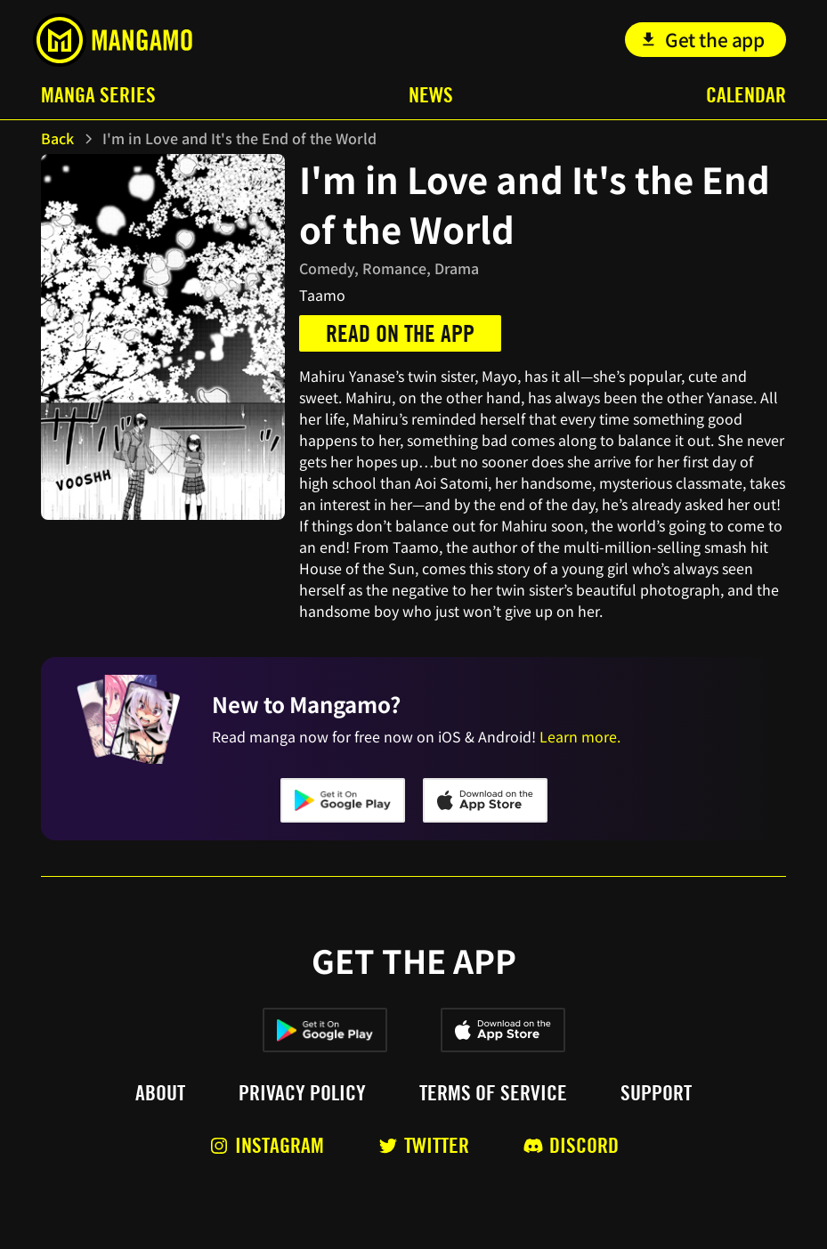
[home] (112, 40)
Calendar (746, 95)
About (160, 1093)
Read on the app (400, 333)
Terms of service (493, 1093)
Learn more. (579, 736)
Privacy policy (302, 1093)
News (431, 95)
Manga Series (98, 95)
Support (656, 1093)
